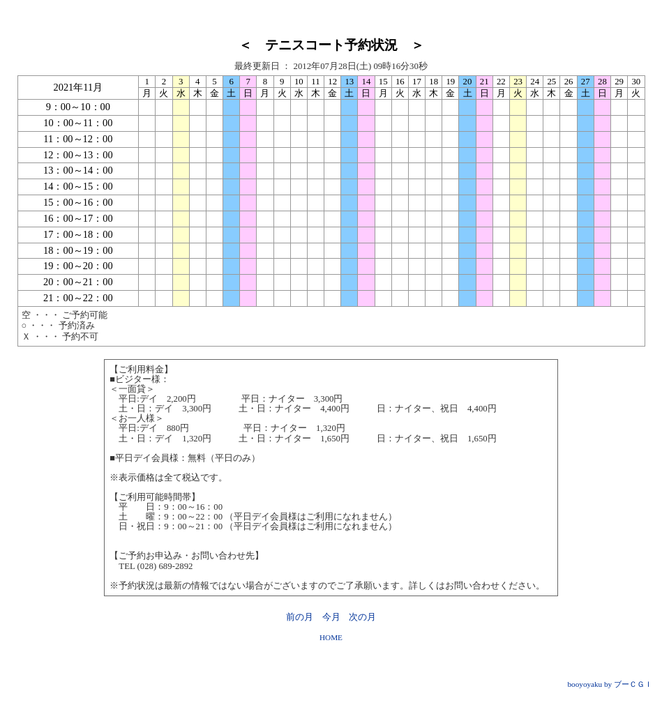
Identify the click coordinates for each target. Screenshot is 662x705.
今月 (331, 617)
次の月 (362, 617)
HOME (331, 637)
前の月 (299, 617)
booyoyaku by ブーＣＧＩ (610, 684)
